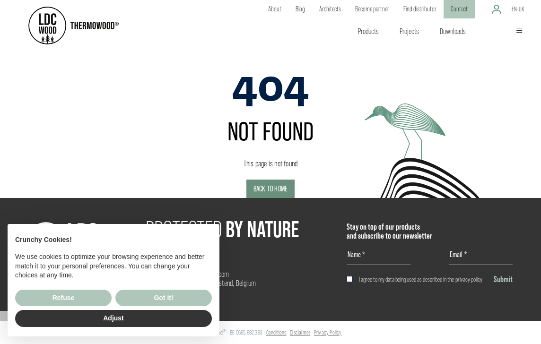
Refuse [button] (63, 297)
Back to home (270, 188)
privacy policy (468, 279)
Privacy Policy (328, 332)
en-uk (518, 9)
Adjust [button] (113, 318)
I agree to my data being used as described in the (420, 279)
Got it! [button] (163, 297)
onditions (278, 332)
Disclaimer (300, 332)
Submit (503, 279)
